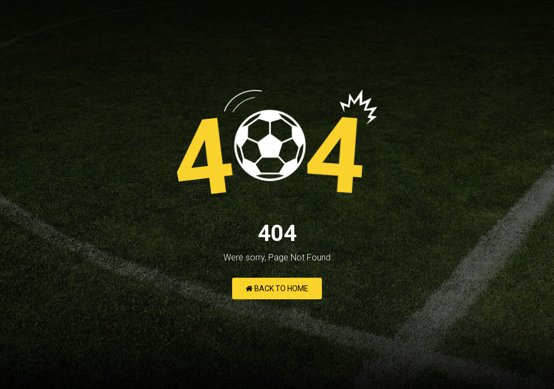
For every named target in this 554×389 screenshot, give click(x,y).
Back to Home (277, 288)
